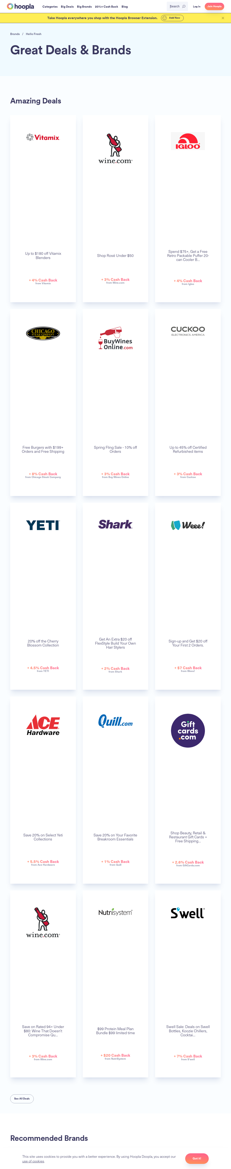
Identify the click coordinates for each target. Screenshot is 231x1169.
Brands (15, 34)
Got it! (197, 1158)
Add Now (169, 18)
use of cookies (33, 1161)
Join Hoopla (214, 6)
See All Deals (21, 1098)
